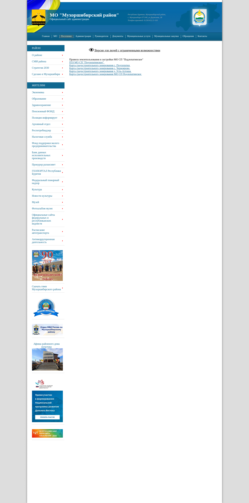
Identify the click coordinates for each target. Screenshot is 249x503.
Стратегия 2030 (40, 67)
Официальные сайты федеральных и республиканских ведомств (43, 219)
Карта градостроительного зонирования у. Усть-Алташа (100, 71)
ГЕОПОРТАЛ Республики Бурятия (46, 172)
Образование (39, 98)
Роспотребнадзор (41, 130)
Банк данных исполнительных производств (41, 155)
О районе (37, 55)
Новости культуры (42, 195)
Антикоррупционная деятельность (43, 241)
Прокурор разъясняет (44, 164)
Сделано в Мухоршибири (46, 74)
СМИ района (39, 61)
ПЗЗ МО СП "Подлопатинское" (87, 62)
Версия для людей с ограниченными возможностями (127, 50)
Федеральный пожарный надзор (45, 181)
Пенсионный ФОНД (43, 111)
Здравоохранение (41, 105)
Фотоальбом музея (42, 208)
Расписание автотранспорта (40, 231)
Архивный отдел (41, 124)
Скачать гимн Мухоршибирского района (46, 288)
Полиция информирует (44, 117)
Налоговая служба (42, 136)
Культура (37, 189)
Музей (35, 202)
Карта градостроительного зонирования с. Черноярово (99, 68)
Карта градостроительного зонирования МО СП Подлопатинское (105, 74)
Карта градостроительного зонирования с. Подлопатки (99, 65)
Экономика (38, 92)
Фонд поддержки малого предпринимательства (45, 144)
